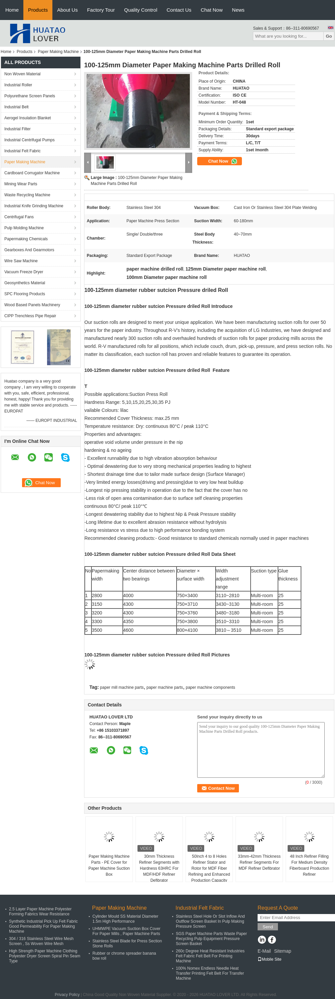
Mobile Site (269, 959)
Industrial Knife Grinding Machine (33, 206)
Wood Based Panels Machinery (32, 305)
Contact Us (178, 10)
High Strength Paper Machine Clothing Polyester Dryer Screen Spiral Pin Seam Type (44, 956)
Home (12, 10)
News (238, 10)
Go (329, 36)
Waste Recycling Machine (27, 195)
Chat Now (212, 9)
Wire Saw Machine (21, 261)
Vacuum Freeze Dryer (23, 272)
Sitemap (282, 951)
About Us (67, 10)
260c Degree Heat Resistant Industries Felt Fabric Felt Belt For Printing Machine (210, 956)
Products (38, 10)
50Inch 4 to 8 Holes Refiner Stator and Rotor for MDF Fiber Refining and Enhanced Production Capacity (209, 868)
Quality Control (140, 10)
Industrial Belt (16, 107)
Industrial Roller (18, 85)
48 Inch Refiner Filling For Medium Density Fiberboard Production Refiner (309, 865)
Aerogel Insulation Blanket (27, 118)
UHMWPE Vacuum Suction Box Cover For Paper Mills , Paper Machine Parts (126, 931)
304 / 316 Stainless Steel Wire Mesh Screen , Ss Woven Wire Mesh (41, 941)
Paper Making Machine (58, 51)
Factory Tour (101, 10)
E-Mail (264, 951)
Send (268, 926)
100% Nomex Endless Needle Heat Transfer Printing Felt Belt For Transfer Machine (210, 973)
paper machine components (210, 687)
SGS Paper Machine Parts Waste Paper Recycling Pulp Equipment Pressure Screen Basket (211, 938)
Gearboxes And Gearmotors (29, 250)
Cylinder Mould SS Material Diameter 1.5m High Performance (125, 919)
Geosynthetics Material (24, 283)
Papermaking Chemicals (26, 239)
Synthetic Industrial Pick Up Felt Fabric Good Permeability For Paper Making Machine (43, 926)
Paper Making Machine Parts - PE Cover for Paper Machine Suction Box (109, 865)
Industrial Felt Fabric (22, 151)
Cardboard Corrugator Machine (32, 173)
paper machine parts (164, 687)
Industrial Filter (17, 129)
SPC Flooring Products (24, 294)
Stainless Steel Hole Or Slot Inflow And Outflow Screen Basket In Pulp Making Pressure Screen (210, 921)
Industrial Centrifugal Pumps (29, 140)
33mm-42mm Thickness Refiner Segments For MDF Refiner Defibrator (259, 862)
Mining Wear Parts (20, 184)
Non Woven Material (22, 74)
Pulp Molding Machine (24, 228)
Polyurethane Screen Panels (29, 96)
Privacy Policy (67, 994)
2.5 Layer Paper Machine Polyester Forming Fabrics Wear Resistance (40, 911)
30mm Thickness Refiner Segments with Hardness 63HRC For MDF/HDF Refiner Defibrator (159, 868)
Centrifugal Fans (19, 217)
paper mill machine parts (122, 687)
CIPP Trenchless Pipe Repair (30, 316)
